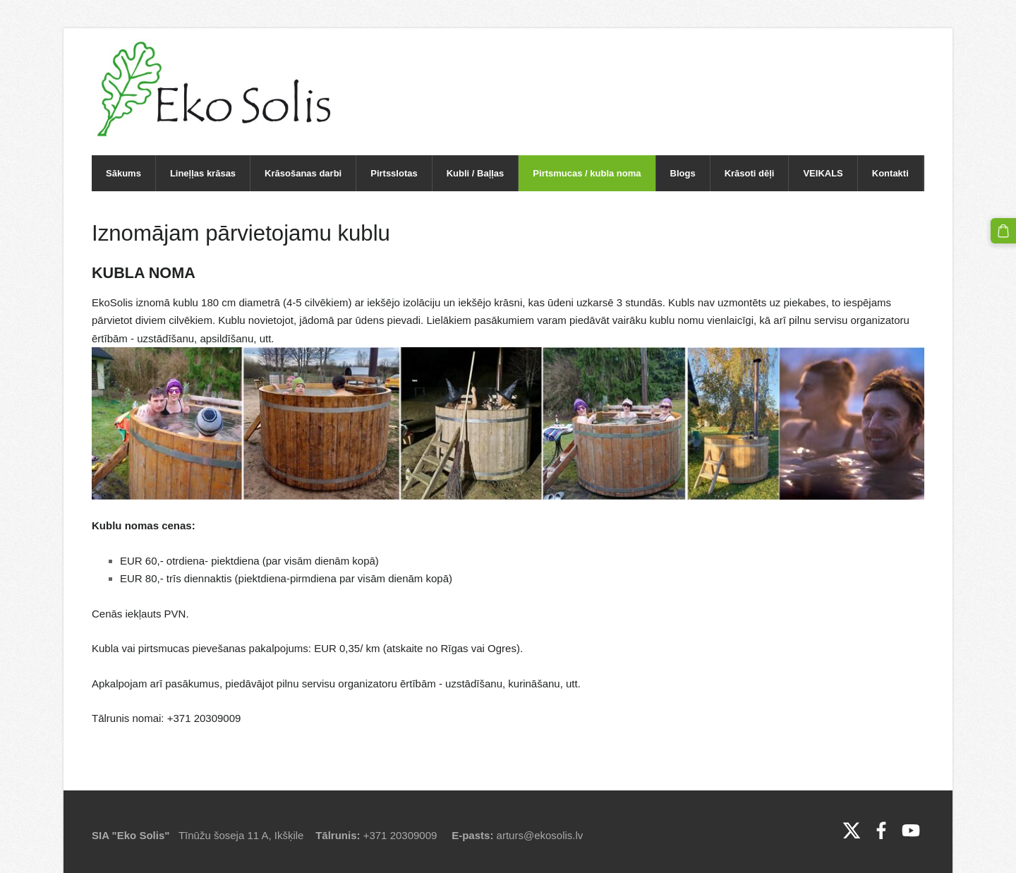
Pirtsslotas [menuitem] (393, 173)
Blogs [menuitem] (683, 173)
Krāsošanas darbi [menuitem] (303, 173)
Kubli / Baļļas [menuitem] (475, 173)
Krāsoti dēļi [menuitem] (750, 173)
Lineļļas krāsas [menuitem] (203, 173)
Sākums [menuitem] (123, 173)
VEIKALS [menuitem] (822, 173)
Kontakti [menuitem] (890, 173)
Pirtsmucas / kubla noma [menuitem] (587, 173)
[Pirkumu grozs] (1003, 230)
